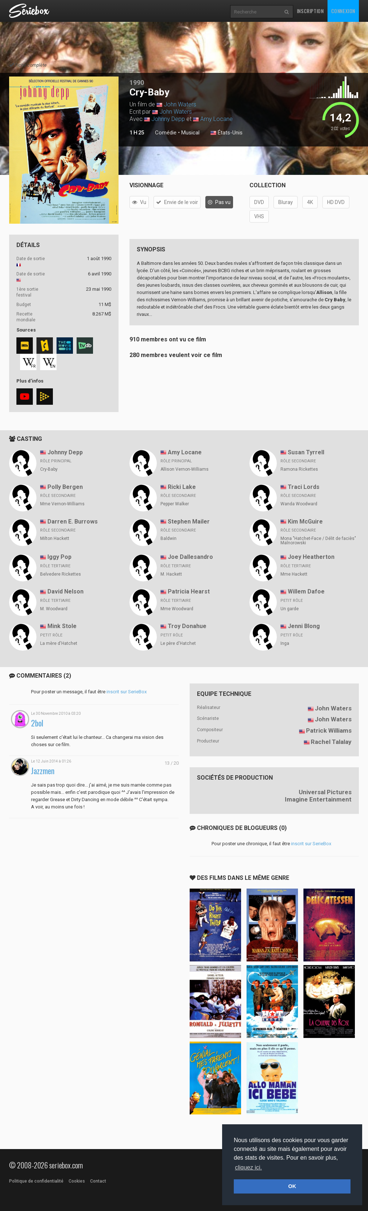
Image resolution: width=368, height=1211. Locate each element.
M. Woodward (53, 608)
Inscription (310, 11)
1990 (136, 82)
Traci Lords (303, 486)
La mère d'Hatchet (58, 643)
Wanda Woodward (298, 503)
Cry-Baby (49, 469)
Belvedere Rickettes (60, 574)
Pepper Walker (174, 503)
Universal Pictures (325, 792)
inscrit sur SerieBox (126, 691)
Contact (98, 1181)
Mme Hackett (293, 574)
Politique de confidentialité (36, 1181)
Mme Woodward (176, 608)
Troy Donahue (187, 626)
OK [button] (292, 1186)
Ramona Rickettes (299, 469)
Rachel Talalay (331, 741)
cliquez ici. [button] (248, 1167)
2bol (37, 723)
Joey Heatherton (311, 556)
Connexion (343, 11)
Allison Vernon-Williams (184, 469)
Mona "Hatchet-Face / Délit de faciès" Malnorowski (318, 540)
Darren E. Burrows (72, 521)
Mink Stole (62, 626)
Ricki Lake (182, 486)
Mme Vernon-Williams (62, 503)
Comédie (166, 132)
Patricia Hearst (189, 591)
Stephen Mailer (189, 521)
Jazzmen (42, 770)
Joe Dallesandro (190, 556)
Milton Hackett (54, 538)
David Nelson (65, 591)
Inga (284, 643)
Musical (190, 132)
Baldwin (168, 538)
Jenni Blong (304, 626)
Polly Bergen (65, 486)
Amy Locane (216, 118)
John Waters (180, 104)
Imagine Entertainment (318, 799)
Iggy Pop (59, 556)
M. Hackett (171, 574)
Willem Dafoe (306, 591)
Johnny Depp (168, 118)
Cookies (77, 1181)
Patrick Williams (329, 730)
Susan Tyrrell (306, 452)
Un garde (289, 608)
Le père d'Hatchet (178, 643)
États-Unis (226, 133)
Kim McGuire (305, 521)
